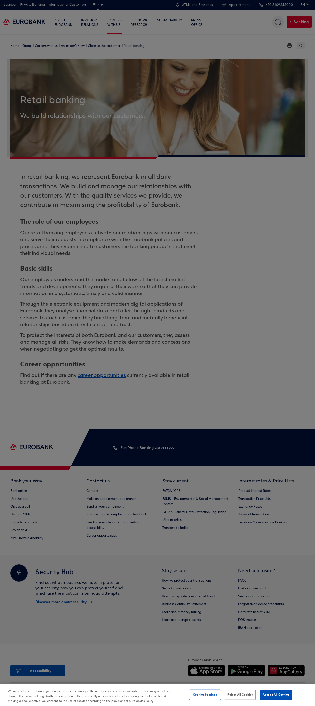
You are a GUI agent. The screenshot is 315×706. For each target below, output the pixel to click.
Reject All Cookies (240, 694)
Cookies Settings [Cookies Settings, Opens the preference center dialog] (205, 694)
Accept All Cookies (276, 694)
